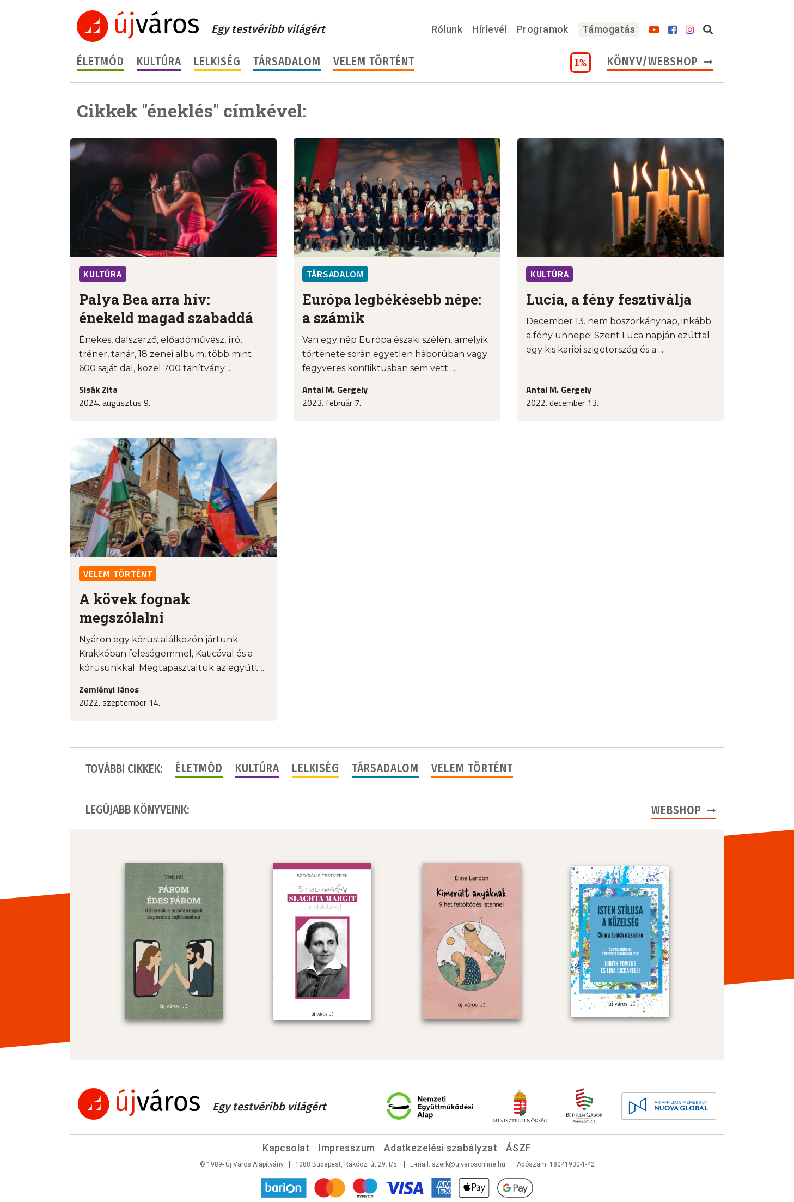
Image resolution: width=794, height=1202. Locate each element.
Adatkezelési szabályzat (440, 1146)
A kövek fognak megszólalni (135, 608)
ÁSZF (519, 1146)
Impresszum (346, 1146)
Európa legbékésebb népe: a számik (391, 308)
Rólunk (447, 29)
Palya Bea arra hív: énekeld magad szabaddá (166, 308)
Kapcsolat (285, 1146)
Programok (543, 29)
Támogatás (608, 29)
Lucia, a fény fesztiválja (609, 299)
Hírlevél (489, 29)
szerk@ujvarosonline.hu (468, 1163)
